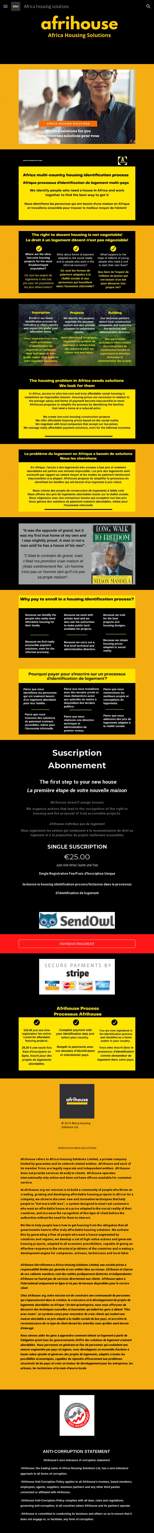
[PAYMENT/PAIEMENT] (77, 944)
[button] (5, 6)
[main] (77, 823)
